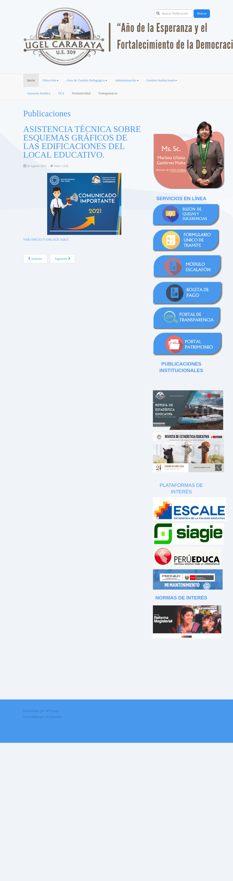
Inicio (31, 80)
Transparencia (107, 93)
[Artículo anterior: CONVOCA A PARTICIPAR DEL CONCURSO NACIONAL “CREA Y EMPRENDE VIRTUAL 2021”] (35, 258)
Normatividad (81, 93)
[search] (173, 13)
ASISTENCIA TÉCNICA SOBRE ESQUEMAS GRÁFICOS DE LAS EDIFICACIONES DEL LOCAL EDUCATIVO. (82, 141)
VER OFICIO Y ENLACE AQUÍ (45, 239)
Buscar (201, 13)
